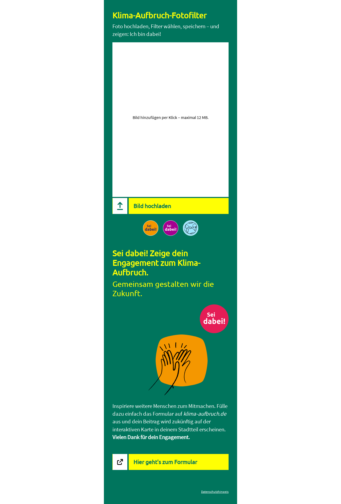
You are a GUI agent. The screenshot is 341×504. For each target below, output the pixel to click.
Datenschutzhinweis (215, 492)
